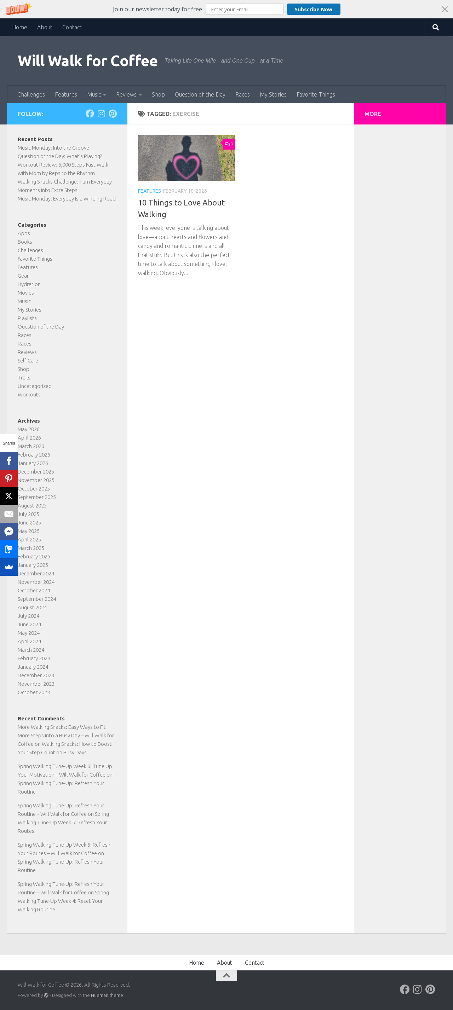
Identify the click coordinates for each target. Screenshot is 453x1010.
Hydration (29, 284)
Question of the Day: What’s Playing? (60, 156)
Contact (72, 27)
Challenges (31, 94)
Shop (158, 94)
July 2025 (28, 514)
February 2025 (34, 556)
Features (66, 94)
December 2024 (36, 573)
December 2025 (36, 472)
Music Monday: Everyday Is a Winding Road (67, 199)
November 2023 (36, 684)
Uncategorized (35, 386)
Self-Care (28, 361)
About (44, 27)
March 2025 (31, 548)
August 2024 (32, 607)
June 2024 (29, 624)
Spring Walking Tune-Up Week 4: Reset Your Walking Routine (63, 900)
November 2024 (36, 582)
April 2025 (29, 539)
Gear (23, 276)
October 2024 (34, 590)
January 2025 (33, 565)
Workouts (29, 394)
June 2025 (29, 522)
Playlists (27, 318)
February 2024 (34, 658)
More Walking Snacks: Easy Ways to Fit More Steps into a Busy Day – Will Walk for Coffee (66, 735)
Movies (26, 293)
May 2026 (29, 429)
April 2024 (29, 641)
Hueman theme (107, 995)
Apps (24, 233)
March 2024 (31, 650)
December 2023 (36, 675)
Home (19, 27)
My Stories (273, 94)
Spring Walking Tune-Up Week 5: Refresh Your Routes (63, 822)
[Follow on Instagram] (101, 113)
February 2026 (34, 455)
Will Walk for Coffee (87, 60)
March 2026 (31, 446)
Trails (24, 378)
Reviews (126, 94)
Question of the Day (200, 94)
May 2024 (29, 633)
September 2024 (37, 599)
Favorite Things (316, 94)
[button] (226, 9)
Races (242, 94)
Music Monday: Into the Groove (53, 148)
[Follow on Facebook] (90, 113)
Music (94, 94)
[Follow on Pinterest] (112, 113)
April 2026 (29, 438)
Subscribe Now (313, 9)
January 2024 (33, 667)
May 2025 (29, 531)
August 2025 (32, 506)
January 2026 (33, 463)
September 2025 (37, 497)
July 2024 (28, 616)
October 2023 (34, 692)
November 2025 (36, 480)
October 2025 (34, 489)
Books (25, 242)
